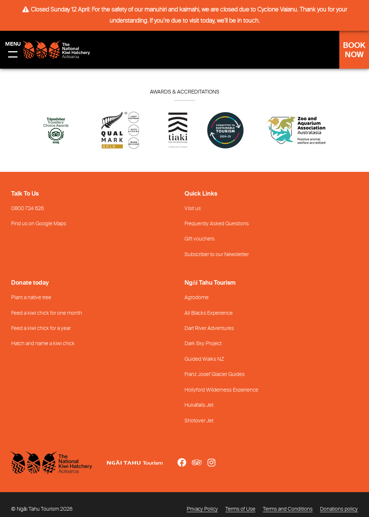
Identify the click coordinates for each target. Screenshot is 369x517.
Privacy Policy (202, 509)
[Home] (58, 462)
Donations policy (339, 509)
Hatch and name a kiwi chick (43, 343)
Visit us (192, 208)
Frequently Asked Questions (216, 223)
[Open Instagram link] (211, 462)
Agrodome (196, 297)
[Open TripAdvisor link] (197, 462)
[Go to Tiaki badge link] (178, 132)
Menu (12, 44)
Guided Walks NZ (204, 359)
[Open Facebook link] (181, 462)
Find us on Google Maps (38, 223)
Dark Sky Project (203, 343)
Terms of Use (240, 509)
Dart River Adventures (209, 328)
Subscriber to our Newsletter (216, 254)
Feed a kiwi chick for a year (41, 328)
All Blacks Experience (208, 313)
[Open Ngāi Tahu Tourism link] (142, 462)
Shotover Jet (198, 420)
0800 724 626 (27, 208)
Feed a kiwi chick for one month (46, 313)
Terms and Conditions (288, 509)
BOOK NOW (354, 50)
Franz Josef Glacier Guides (214, 374)
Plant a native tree (31, 297)
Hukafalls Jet (198, 405)
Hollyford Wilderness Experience (221, 390)
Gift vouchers (199, 239)
